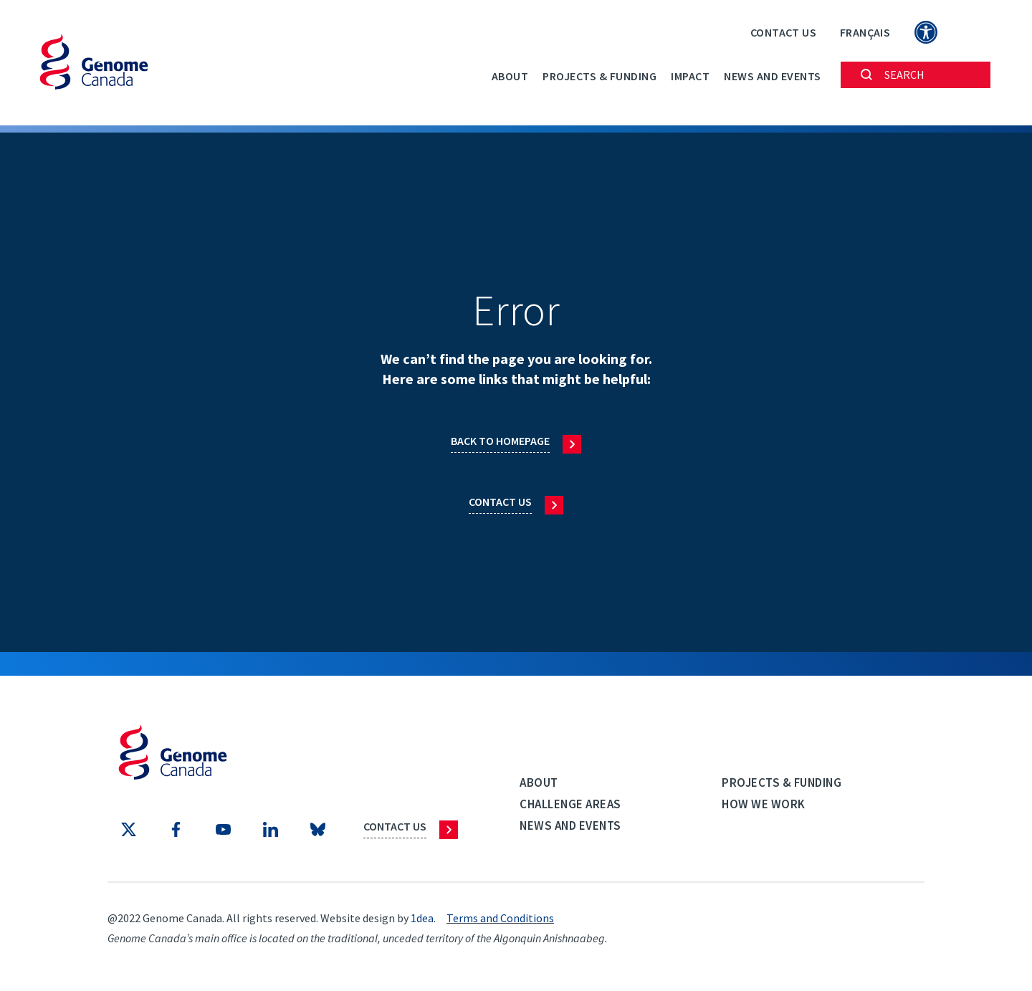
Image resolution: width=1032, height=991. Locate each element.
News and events (772, 76)
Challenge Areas (570, 804)
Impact (690, 76)
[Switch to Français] (865, 31)
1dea (422, 918)
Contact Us (783, 32)
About (510, 76)
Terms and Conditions (500, 918)
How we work (764, 804)
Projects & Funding (599, 76)
